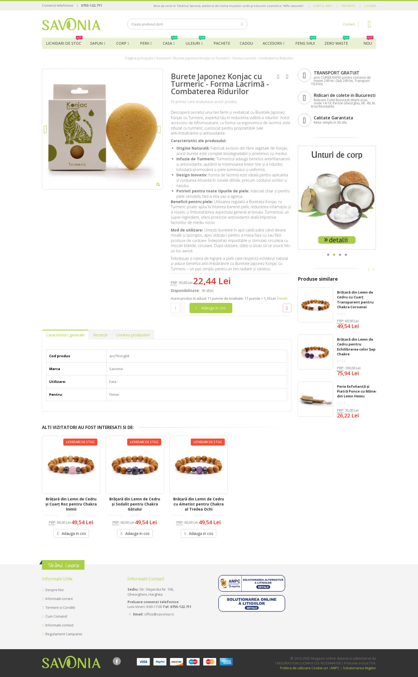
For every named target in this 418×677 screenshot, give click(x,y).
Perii (144, 43)
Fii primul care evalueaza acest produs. (204, 101)
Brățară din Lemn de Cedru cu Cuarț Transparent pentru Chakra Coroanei (355, 299)
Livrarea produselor (133, 334)
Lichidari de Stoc (64, 42)
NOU (368, 42)
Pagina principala (139, 58)
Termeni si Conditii (60, 607)
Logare (370, 6)
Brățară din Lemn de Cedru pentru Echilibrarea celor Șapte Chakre (358, 346)
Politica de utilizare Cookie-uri (304, 667)
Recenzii (100, 334)
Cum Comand (56, 616)
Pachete (222, 43)
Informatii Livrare (59, 598)
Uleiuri (195, 42)
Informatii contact (59, 625)
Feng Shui (305, 42)
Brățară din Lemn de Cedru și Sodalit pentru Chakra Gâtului (134, 504)
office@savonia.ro (159, 614)
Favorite (348, 6)
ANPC (335, 667)
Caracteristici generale (65, 334)
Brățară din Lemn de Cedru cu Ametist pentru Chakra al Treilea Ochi (198, 504)
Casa (170, 42)
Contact (349, 24)
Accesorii (272, 43)
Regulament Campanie (63, 634)
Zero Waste (336, 42)
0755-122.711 (91, 5)
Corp (121, 43)
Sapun (96, 43)
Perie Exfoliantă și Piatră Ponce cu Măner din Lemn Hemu (357, 391)
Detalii (282, 298)
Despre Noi (54, 589)
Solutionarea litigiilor (359, 667)
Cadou (246, 43)
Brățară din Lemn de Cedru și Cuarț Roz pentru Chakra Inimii (71, 504)
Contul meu (322, 6)
